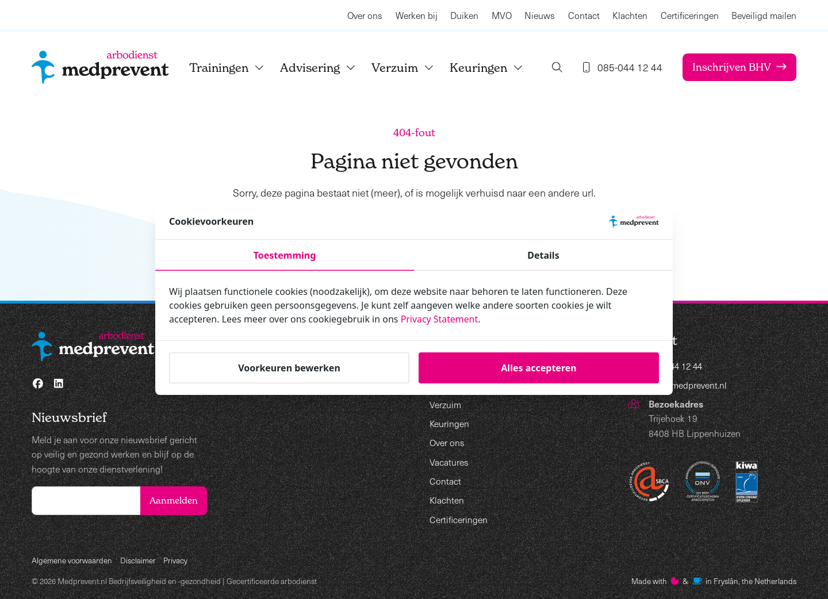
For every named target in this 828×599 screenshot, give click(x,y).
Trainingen (228, 67)
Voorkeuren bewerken (289, 367)
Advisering (320, 67)
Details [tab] (543, 255)
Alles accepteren (538, 367)
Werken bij (417, 15)
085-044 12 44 (678, 366)
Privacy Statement (440, 319)
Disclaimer (138, 560)
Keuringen (488, 67)
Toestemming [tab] (285, 255)
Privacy (175, 560)
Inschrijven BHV (738, 67)
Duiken (464, 15)
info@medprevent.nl (688, 385)
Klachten (629, 15)
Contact (584, 15)
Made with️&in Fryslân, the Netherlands (713, 580)
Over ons (364, 15)
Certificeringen (690, 15)
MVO (502, 15)
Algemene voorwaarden (72, 560)
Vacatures (449, 462)
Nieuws (539, 15)
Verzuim (404, 67)
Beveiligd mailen (763, 15)
